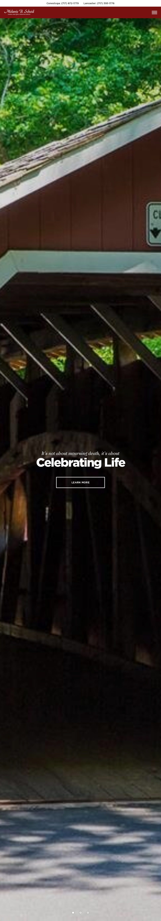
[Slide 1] (73, 913)
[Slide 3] (88, 913)
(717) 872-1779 (70, 3)
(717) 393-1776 (106, 3)
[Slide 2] (80, 913)
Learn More (80, 482)
